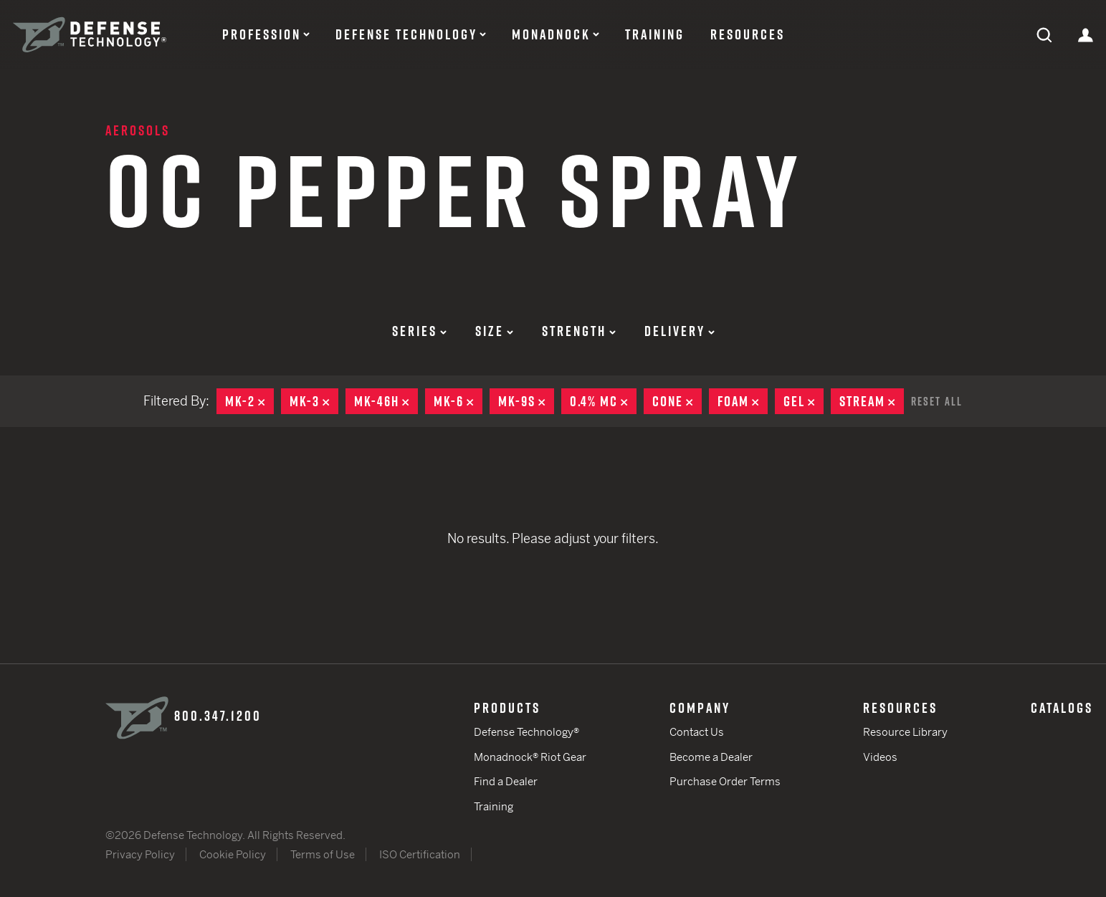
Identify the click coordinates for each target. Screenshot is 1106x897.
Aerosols (137, 130)
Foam (743, 401)
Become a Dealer (711, 757)
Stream (871, 401)
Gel (803, 401)
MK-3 (314, 401)
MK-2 (249, 401)
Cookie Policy (232, 854)
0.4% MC (603, 401)
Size (494, 331)
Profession (261, 34)
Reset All (937, 401)
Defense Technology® (526, 732)
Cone (677, 401)
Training (655, 34)
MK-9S (526, 401)
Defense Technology (406, 34)
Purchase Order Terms (725, 781)
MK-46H (386, 401)
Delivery (679, 331)
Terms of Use (322, 854)
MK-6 (458, 401)
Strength (579, 331)
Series (419, 331)
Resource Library (905, 732)
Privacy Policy (140, 854)
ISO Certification (419, 854)
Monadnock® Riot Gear (530, 757)
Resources (747, 34)
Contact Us (696, 732)
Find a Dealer (506, 781)
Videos (880, 757)
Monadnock (551, 34)
